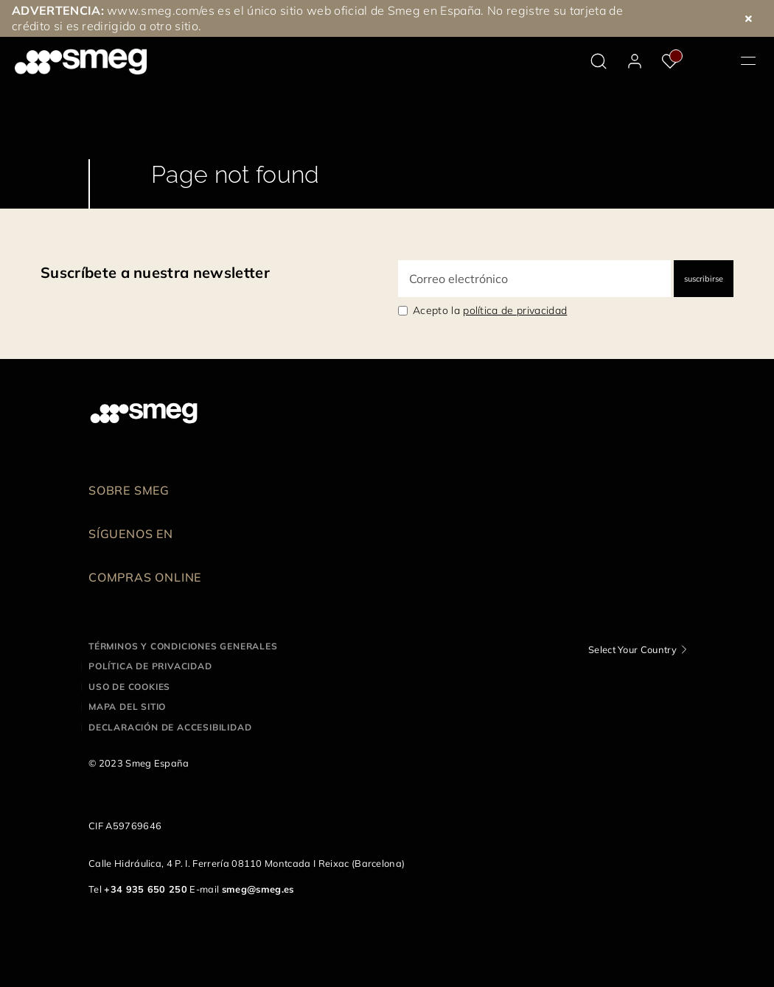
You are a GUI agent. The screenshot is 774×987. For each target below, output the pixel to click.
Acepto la (490, 310)
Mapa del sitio (127, 706)
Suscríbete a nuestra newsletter (155, 272)
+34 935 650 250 (145, 889)
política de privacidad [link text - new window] (515, 310)
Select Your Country (632, 649)
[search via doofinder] (598, 61)
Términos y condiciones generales (183, 646)
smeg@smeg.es (258, 889)
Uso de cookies (129, 686)
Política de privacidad (150, 666)
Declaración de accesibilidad (169, 727)
